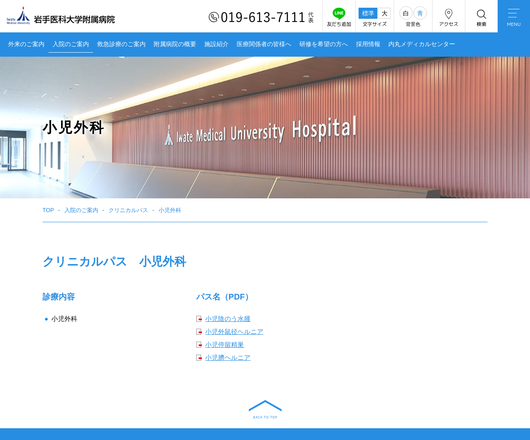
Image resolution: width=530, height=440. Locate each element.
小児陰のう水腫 (227, 318)
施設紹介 (216, 44)
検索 (481, 18)
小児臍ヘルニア (227, 357)
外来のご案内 (26, 44)
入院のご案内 (71, 44)
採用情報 (368, 44)
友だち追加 (339, 18)
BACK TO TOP (265, 409)
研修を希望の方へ (323, 44)
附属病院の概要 (175, 44)
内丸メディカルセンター (421, 44)
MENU (514, 18)
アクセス (448, 18)
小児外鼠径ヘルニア (234, 331)
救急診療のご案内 (121, 44)
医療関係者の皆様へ (264, 44)
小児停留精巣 (224, 344)
